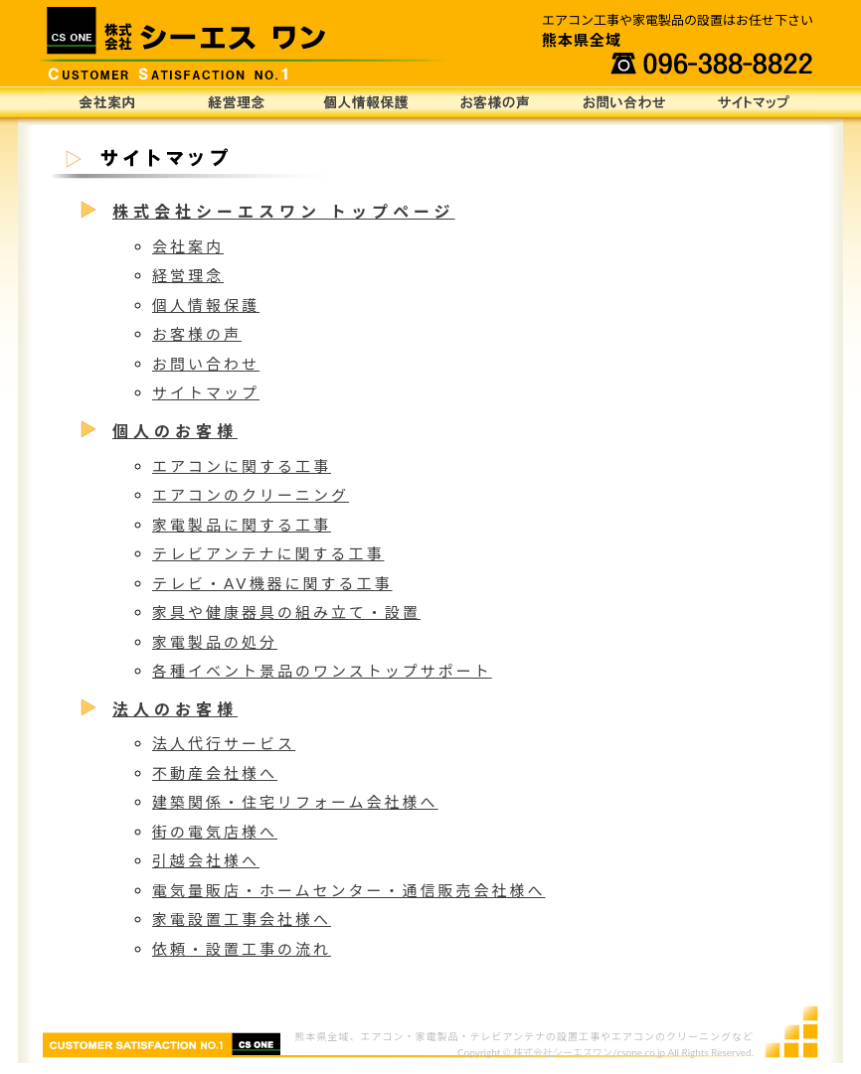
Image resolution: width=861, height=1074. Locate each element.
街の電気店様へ (214, 832)
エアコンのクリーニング (250, 495)
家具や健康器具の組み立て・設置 (286, 612)
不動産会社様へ (214, 773)
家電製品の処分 (214, 642)
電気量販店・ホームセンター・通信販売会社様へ (349, 890)
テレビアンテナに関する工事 (268, 553)
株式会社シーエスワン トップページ (283, 211)
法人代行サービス (223, 743)
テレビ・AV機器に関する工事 (272, 583)
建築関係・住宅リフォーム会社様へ (295, 802)
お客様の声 (495, 102)
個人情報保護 (365, 102)
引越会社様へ (205, 860)
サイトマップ (753, 102)
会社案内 (107, 102)
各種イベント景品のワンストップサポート (322, 671)
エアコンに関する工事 (241, 466)
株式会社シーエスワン (562, 1052)
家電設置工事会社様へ (241, 919)
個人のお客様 (175, 430)
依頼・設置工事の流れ (241, 949)
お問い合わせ (624, 102)
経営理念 (236, 102)
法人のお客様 (175, 708)
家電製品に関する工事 (241, 525)
